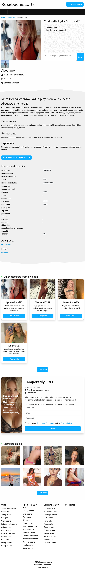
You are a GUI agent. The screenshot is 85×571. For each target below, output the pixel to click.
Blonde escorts (28, 529)
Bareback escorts (8, 533)
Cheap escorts (6, 546)
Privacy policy (42, 567)
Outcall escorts (7, 540)
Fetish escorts (49, 530)
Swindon (4, 253)
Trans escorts (49, 527)
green (45, 201)
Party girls (48, 521)
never (45, 192)
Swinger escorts (29, 542)
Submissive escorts (30, 536)
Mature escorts (7, 512)
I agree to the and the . (48, 423)
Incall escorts (28, 545)
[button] (21, 40)
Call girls (4, 518)
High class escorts (30, 526)
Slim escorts (11, 17)
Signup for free (75, 4)
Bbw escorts (6, 536)
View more (42, 369)
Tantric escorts (49, 533)
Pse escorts (48, 524)
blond (45, 204)
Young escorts (6, 515)
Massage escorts (50, 515)
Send (80, 57)
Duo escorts (48, 518)
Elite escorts (27, 514)
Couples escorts (50, 543)
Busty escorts (28, 548)
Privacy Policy (66, 423)
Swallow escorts (50, 536)
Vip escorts (27, 517)
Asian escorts (6, 527)
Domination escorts (30, 539)
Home (3, 17)
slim (44, 179)
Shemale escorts (50, 512)
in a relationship (48, 182)
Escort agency (28, 523)
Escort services (49, 508)
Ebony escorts (6, 543)
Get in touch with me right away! (16, 157)
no (44, 233)
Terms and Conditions (45, 423)
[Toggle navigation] (4, 12)
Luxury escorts (28, 511)
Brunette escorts (29, 533)
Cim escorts (6, 530)
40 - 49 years (6, 244)
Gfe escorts (27, 520)
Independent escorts (9, 524)
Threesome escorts (8, 508)
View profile (14, 316)
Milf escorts (48, 540)
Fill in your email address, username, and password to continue (53, 406)
